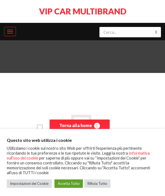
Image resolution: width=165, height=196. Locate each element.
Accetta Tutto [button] (69, 183)
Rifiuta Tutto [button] (97, 183)
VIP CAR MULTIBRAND (82, 11)
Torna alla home (79, 126)
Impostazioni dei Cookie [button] (29, 183)
